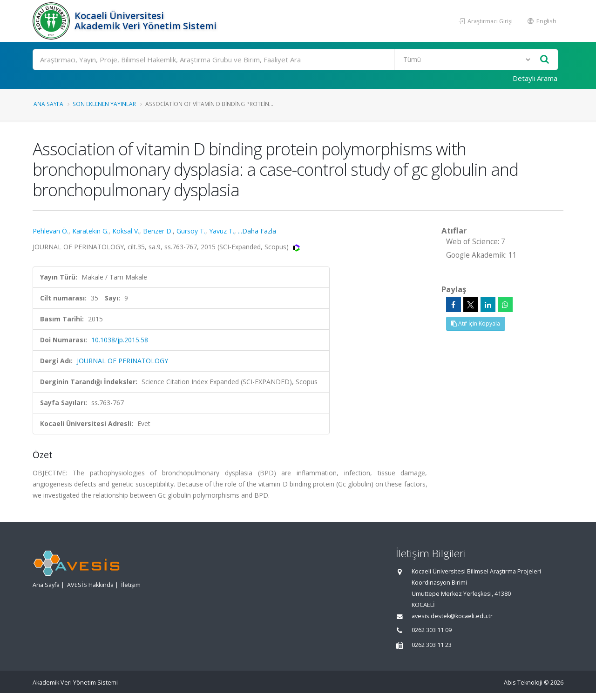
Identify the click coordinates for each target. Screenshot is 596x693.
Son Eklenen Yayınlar (104, 103)
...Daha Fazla (257, 231)
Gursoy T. (190, 231)
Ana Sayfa (48, 103)
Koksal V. (125, 231)
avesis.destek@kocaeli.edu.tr (452, 616)
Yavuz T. (221, 231)
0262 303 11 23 (432, 645)
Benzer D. (158, 231)
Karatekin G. (90, 231)
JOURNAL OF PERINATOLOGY (122, 360)
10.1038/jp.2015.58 (119, 339)
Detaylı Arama (535, 78)
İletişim (131, 585)
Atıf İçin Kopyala (475, 323)
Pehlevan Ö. (50, 231)
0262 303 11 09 (432, 630)
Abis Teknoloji (523, 682)
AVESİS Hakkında (90, 585)
